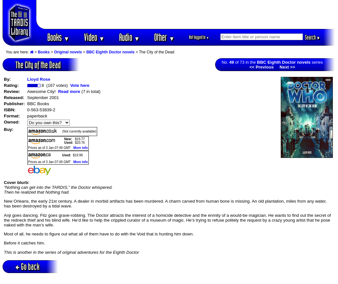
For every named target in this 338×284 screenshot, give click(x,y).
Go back (27, 266)
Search (312, 37)
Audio (129, 37)
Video (94, 37)
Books (58, 37)
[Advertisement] (186, 14)
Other (164, 37)
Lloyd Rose (38, 79)
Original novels (68, 52)
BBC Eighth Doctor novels (110, 52)
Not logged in (199, 37)
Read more (69, 91)
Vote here (79, 85)
